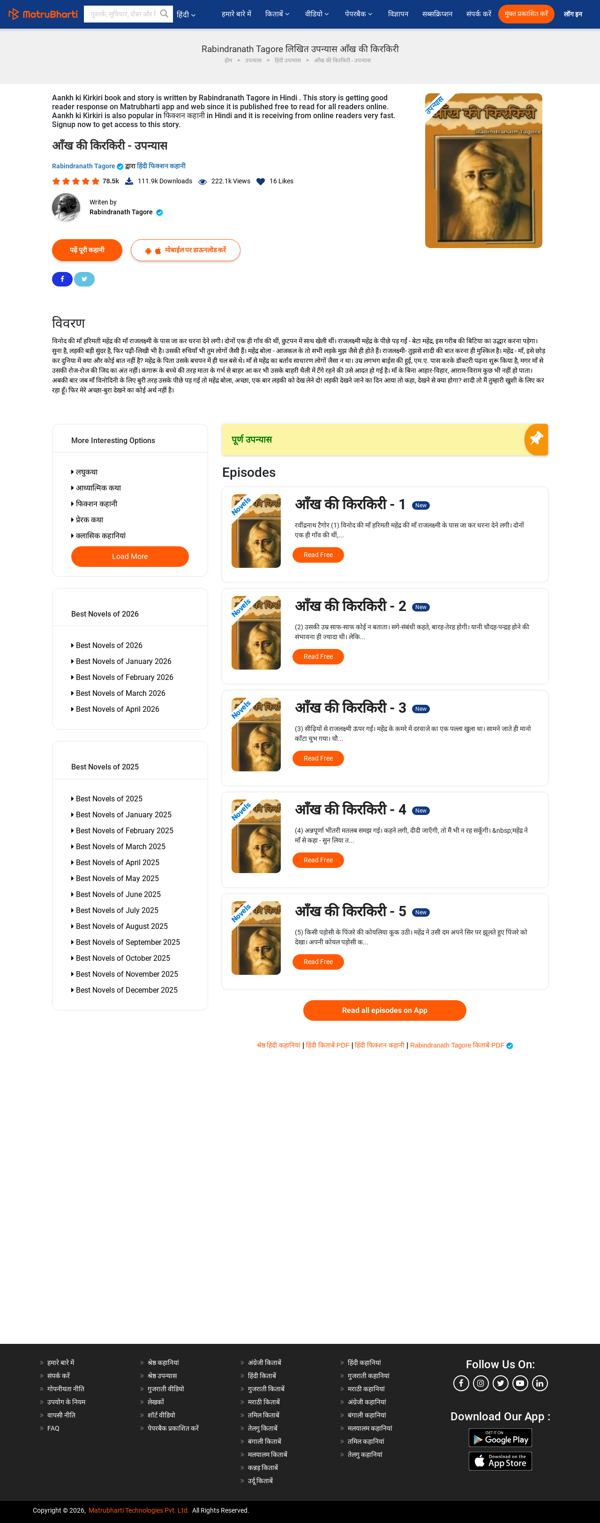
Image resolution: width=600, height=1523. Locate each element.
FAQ (53, 1428)
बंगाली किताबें (264, 1441)
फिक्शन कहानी (94, 503)
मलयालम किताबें (267, 1454)
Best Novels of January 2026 (121, 661)
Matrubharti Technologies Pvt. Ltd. (139, 1510)
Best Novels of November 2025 (124, 974)
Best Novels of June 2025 (116, 894)
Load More (130, 556)
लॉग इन (574, 14)
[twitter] (501, 1383)
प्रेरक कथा (87, 519)
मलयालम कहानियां (370, 1428)
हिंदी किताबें (262, 1376)
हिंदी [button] (186, 14)
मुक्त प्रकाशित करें (526, 14)
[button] (164, 14)
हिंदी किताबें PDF (329, 1045)
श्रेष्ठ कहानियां (163, 1362)
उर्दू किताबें (260, 1481)
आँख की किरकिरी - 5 (362, 911)
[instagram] (481, 1383)
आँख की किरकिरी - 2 (362, 606)
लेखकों (156, 1402)
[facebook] (461, 1383)
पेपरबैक (359, 14)
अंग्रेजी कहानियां (367, 1402)
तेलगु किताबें (263, 1428)
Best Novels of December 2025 (124, 990)
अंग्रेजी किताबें (264, 1362)
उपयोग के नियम (66, 1402)
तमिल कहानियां (366, 1441)
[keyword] (128, 14)
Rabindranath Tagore (88, 166)
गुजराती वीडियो (166, 1389)
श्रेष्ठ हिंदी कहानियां (280, 1045)
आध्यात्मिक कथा (96, 487)
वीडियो (317, 14)
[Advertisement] (106, 1203)
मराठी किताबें (264, 1402)
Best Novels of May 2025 (115, 878)
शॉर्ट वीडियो (161, 1415)
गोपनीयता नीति (65, 1389)
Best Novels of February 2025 (122, 830)
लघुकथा (84, 471)
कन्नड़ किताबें (263, 1467)
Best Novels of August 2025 (119, 926)
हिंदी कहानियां (364, 1362)
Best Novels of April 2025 (115, 862)
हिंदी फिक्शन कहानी (161, 166)
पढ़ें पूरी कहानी (87, 250)
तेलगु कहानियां (365, 1454)
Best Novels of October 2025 (120, 958)
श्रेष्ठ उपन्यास (162, 1376)
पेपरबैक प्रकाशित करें (173, 1428)
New (421, 505)
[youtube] (520, 1383)
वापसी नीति (61, 1415)
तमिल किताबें (263, 1415)
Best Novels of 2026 (106, 645)
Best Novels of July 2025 (114, 910)
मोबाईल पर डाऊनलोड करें (185, 250)
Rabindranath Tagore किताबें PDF (461, 1045)
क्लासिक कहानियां (98, 535)
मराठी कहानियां (366, 1389)
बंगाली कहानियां (367, 1415)
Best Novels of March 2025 (118, 846)
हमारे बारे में (236, 14)
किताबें (278, 14)
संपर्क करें (478, 14)
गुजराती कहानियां (369, 1376)
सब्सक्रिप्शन (437, 14)
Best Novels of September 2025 (125, 942)
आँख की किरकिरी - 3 (362, 708)
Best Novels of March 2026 (118, 693)
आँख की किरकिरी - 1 (362, 504)
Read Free (318, 554)
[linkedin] (540, 1383)
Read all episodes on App (385, 1010)
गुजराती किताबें (266, 1389)
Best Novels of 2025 (106, 798)
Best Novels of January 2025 (121, 814)
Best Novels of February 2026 (122, 677)
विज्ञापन (398, 14)
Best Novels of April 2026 (115, 709)
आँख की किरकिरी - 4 (362, 809)
